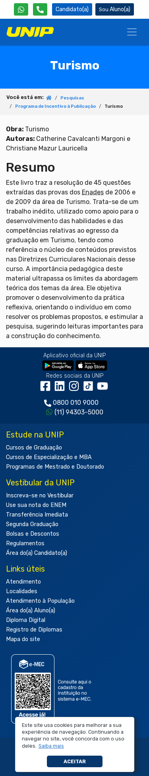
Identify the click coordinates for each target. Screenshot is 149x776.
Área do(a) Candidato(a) (36, 553)
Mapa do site (23, 639)
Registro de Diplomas (34, 629)
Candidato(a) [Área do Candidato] (72, 9)
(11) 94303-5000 (78, 412)
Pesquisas (72, 98)
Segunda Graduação (32, 524)
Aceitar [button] (75, 761)
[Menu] (132, 32)
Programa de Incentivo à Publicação (55, 106)
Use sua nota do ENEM (36, 505)
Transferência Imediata (37, 514)
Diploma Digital (25, 620)
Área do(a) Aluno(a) (30, 610)
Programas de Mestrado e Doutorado (55, 466)
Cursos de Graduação (34, 447)
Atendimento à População (40, 601)
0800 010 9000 (76, 402)
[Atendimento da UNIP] (40, 9)
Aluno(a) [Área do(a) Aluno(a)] (114, 9)
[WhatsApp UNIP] (21, 9)
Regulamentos (25, 543)
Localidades (21, 591)
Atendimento (23, 581)
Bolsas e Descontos (32, 534)
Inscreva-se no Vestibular (40, 495)
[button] (51, 746)
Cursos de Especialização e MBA (49, 457)
